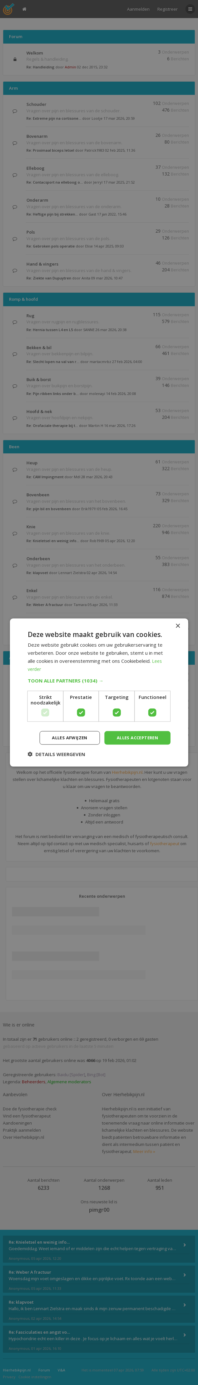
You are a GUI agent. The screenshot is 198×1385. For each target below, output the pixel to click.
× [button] (177, 625)
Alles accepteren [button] (135, 737)
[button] (99, 680)
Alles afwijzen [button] (63, 737)
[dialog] (99, 692)
